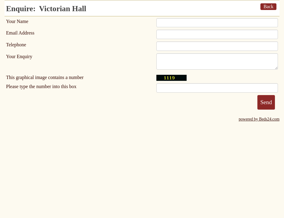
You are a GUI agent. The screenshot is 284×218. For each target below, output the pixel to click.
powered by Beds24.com (259, 119)
